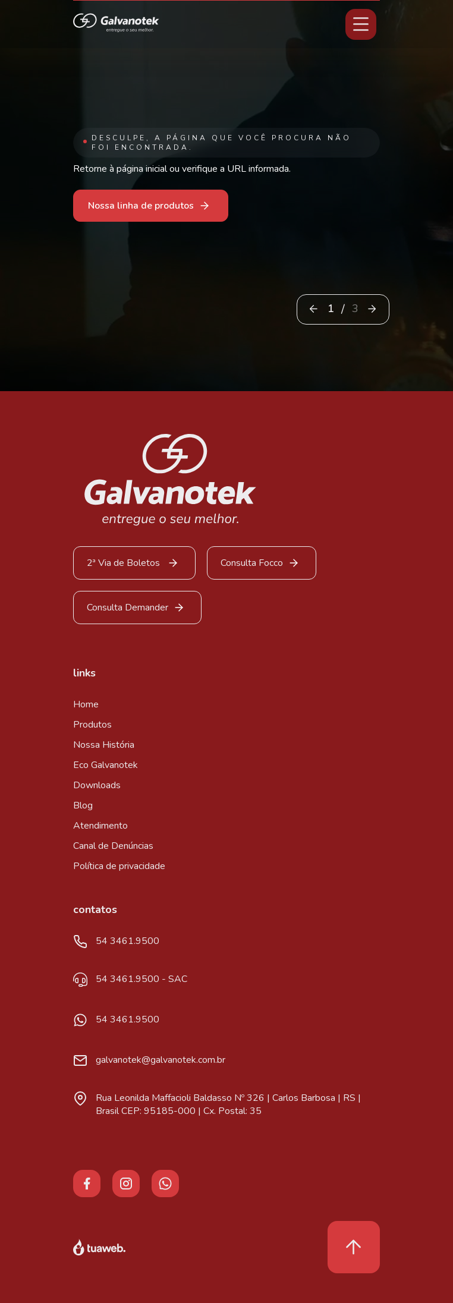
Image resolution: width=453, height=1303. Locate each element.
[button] (371, 308)
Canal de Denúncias (113, 845)
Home (86, 704)
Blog (83, 805)
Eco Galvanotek (105, 765)
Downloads (97, 785)
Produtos (92, 724)
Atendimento (100, 825)
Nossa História (103, 744)
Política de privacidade (119, 866)
